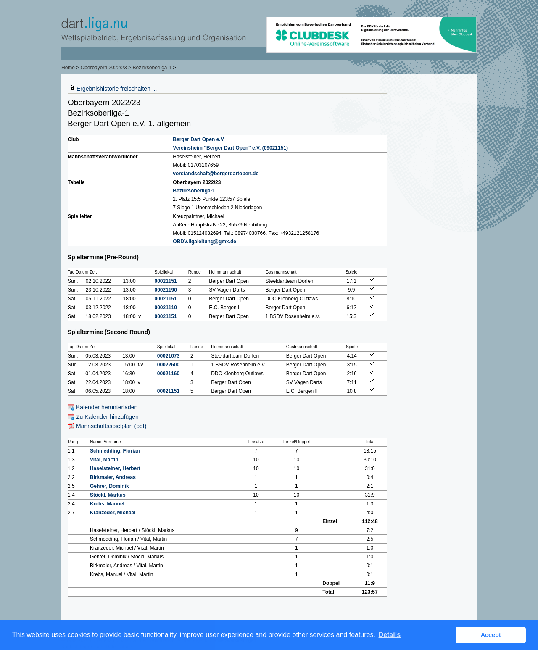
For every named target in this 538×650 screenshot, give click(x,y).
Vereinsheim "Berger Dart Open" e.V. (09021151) (230, 148)
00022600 (168, 365)
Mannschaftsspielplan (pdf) (111, 426)
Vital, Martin (104, 460)
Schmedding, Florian (115, 451)
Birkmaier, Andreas (113, 477)
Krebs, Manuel (107, 504)
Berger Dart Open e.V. (199, 139)
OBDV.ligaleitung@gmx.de (204, 242)
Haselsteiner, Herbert (115, 468)
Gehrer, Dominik (109, 486)
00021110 (166, 308)
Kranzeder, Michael (113, 513)
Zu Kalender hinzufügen (107, 416)
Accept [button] (491, 635)
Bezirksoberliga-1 (151, 68)
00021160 (168, 373)
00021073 (168, 356)
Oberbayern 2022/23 (104, 68)
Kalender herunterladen (106, 407)
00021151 (166, 281)
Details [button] (390, 634)
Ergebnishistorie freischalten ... (116, 88)
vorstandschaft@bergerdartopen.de (215, 173)
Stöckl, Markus (108, 495)
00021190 (166, 290)
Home (68, 68)
